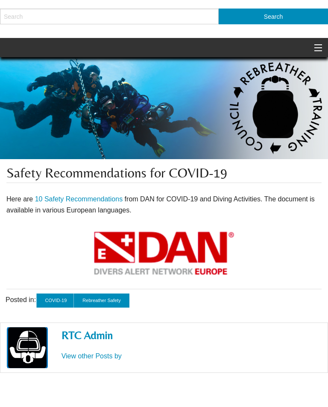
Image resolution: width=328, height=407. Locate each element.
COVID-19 (56, 300)
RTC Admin (87, 335)
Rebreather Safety (101, 300)
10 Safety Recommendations (79, 199)
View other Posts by (92, 356)
